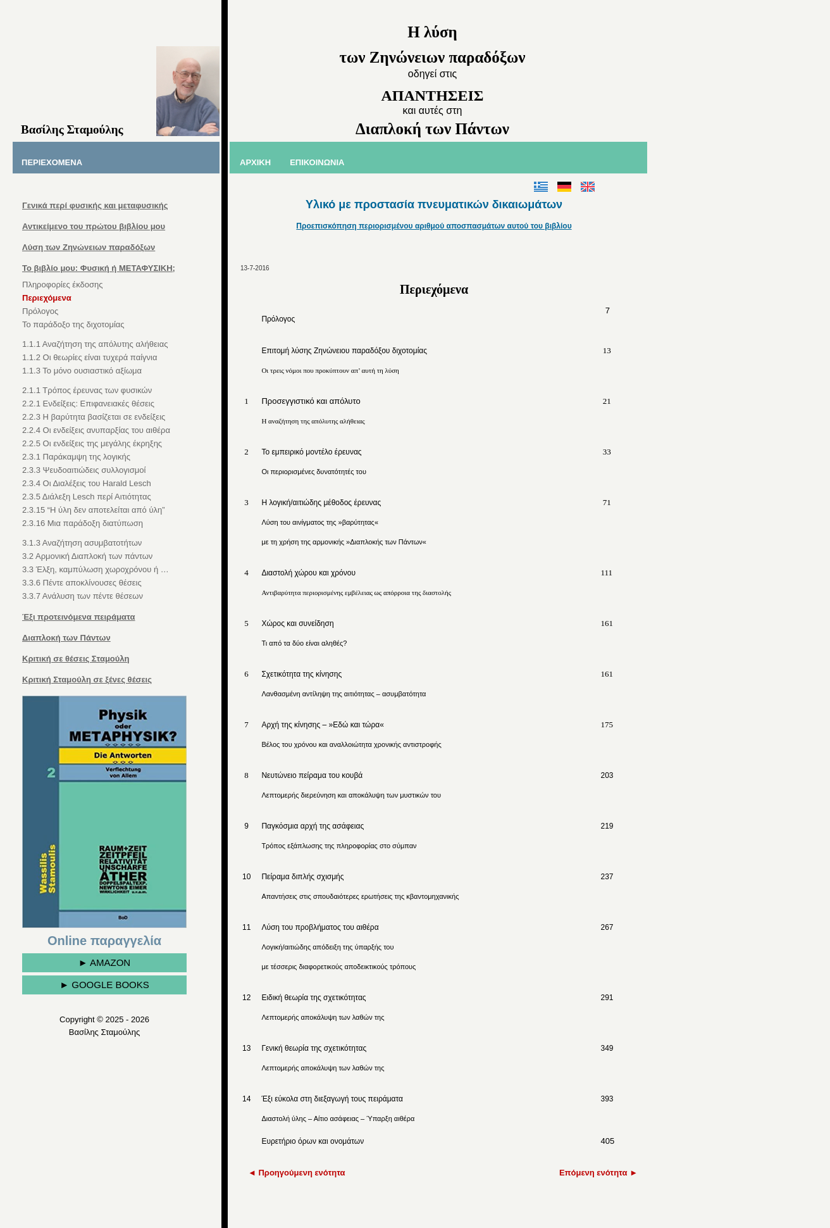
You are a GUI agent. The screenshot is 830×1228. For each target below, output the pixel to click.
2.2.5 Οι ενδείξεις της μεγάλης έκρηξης (92, 443)
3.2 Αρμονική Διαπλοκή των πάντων (87, 556)
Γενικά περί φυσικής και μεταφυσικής (95, 205)
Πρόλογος (40, 311)
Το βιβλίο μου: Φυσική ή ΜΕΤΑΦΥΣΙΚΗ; (98, 268)
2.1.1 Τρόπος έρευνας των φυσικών (87, 390)
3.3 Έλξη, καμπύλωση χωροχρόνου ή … (95, 569)
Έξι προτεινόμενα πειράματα (78, 617)
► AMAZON (104, 962)
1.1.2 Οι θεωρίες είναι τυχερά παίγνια (89, 357)
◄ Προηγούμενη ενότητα (296, 1172)
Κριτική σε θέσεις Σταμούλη (76, 658)
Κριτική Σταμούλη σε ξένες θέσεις (87, 679)
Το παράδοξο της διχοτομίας (73, 324)
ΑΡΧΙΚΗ (255, 162)
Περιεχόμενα (46, 298)
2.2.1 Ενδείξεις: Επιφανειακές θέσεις (88, 403)
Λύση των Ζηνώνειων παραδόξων (88, 247)
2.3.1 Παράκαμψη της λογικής (76, 456)
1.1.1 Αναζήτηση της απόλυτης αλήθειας (95, 344)
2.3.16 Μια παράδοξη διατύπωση (82, 523)
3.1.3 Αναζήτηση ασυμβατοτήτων (82, 543)
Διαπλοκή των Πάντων (66, 637)
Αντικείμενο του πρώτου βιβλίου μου (93, 226)
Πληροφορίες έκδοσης (62, 284)
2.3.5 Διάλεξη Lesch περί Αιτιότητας (86, 496)
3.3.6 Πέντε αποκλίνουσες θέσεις (82, 582)
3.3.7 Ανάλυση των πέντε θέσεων (82, 596)
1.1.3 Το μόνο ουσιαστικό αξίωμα (82, 370)
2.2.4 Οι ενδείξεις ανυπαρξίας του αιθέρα (96, 430)
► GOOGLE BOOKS (104, 984)
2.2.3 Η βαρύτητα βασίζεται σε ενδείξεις (93, 417)
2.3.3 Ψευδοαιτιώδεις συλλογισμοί (84, 470)
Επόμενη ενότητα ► (598, 1172)
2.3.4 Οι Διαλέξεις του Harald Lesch (86, 483)
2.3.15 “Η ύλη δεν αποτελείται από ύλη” (93, 510)
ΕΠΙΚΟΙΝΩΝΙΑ (317, 162)
